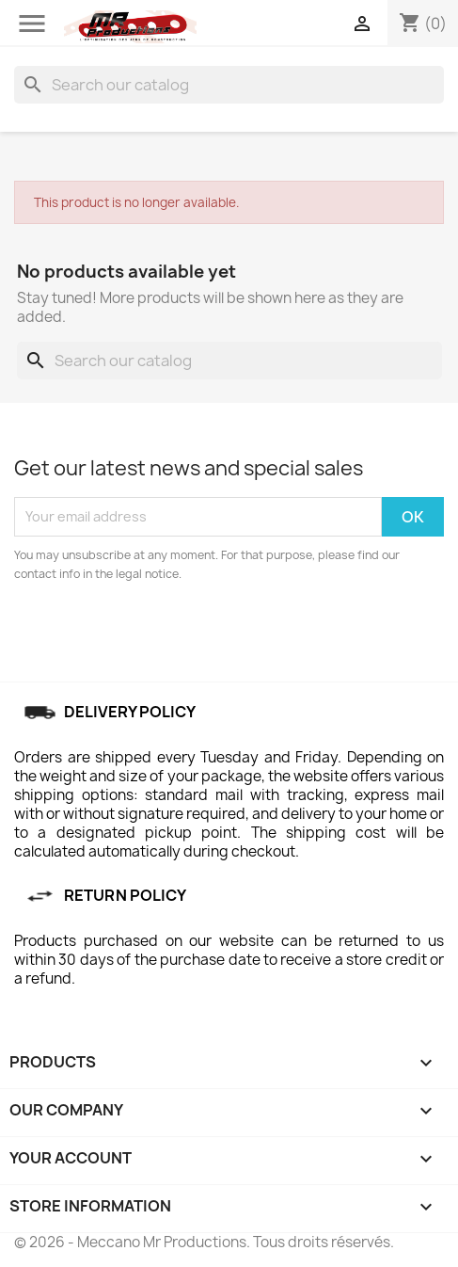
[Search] (229, 85)
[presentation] (171, 635)
